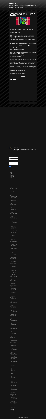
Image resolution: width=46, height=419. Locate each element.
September (11, 178)
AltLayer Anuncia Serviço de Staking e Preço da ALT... (13, 209)
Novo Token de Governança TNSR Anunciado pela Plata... (13, 323)
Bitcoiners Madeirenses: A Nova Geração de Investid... (13, 395)
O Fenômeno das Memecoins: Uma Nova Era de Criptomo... (13, 218)
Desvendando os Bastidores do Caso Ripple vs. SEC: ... (13, 231)
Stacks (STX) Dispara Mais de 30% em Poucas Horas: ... (13, 253)
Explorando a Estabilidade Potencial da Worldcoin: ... (13, 316)
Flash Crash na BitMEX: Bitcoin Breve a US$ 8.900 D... (13, 259)
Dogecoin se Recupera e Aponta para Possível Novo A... (13, 255)
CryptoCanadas (15, 3)
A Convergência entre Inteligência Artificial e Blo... (13, 205)
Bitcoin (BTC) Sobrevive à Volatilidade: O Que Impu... (13, 244)
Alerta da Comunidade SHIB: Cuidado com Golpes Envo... (13, 364)
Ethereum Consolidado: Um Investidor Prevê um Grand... (13, 286)
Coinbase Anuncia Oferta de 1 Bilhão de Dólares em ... (13, 324)
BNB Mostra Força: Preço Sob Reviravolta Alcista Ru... (13, 312)
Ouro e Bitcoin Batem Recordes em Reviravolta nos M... (13, 378)
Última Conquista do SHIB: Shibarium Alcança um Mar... (13, 388)
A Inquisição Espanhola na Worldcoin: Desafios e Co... (13, 369)
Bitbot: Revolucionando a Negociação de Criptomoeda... (13, 284)
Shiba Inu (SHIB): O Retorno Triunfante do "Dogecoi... (13, 226)
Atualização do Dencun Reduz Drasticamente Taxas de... (13, 310)
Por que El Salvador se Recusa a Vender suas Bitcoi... (13, 376)
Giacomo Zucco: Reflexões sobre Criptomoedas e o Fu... (13, 403)
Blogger (27, 417)
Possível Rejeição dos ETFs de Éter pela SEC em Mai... (13, 262)
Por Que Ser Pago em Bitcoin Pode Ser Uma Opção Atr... (13, 301)
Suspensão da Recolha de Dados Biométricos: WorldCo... (13, 200)
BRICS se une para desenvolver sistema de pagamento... (13, 341)
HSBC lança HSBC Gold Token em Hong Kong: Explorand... (13, 203)
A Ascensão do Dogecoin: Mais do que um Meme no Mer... (13, 345)
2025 (10, 173)
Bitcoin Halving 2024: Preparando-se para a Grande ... (13, 371)
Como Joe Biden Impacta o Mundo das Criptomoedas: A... (13, 385)
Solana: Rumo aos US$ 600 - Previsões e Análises (13, 405)
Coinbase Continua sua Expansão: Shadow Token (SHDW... (13, 212)
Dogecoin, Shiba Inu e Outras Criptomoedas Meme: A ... (13, 399)
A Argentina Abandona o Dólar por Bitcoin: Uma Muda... (13, 240)
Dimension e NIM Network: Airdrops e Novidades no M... (13, 249)
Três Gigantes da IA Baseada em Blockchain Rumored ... (13, 189)
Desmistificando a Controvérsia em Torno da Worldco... (13, 298)
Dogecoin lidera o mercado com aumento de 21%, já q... (13, 187)
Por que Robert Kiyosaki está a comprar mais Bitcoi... (13, 224)
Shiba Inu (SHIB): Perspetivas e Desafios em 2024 (13, 320)
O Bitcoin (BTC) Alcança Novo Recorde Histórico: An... (13, 354)
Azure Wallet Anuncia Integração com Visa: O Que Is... (13, 305)
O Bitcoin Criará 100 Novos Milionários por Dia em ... (13, 296)
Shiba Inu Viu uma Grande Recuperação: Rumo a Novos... (13, 373)
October (11, 177)
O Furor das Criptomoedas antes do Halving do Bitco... (13, 393)
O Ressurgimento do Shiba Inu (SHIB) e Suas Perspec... (13, 348)
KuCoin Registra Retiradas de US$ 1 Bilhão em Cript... (13, 198)
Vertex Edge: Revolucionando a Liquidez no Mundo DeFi (13, 357)
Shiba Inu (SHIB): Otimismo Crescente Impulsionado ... (13, 214)
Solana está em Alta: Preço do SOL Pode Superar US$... (13, 329)
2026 (10, 172)
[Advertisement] (15, 114)
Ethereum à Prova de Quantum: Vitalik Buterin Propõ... (13, 338)
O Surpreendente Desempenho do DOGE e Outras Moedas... (13, 401)
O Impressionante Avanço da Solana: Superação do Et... (13, 288)
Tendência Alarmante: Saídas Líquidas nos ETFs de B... (13, 250)
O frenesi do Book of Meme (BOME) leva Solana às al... (13, 275)
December (11, 175)
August (11, 179)
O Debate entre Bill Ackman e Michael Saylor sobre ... (13, 350)
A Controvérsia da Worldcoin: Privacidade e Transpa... (13, 237)
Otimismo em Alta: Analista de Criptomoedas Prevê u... (13, 242)
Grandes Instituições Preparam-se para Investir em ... (13, 359)
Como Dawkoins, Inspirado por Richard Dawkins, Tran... (13, 194)
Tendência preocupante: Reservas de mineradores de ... (13, 264)
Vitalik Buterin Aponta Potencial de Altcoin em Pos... (13, 366)
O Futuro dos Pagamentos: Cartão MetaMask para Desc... (13, 333)
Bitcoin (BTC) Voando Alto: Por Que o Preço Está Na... (13, 233)
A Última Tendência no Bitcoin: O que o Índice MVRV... (13, 221)
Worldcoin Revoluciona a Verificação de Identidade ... (13, 228)
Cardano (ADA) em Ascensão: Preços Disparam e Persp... (13, 407)
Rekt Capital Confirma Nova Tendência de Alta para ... (13, 222)
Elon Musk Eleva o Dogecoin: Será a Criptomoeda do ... (13, 314)
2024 (10, 174)
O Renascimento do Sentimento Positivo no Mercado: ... (13, 361)
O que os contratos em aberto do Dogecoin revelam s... (13, 307)
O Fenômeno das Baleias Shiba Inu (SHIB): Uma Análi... (13, 318)
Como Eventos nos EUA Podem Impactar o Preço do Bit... (13, 279)
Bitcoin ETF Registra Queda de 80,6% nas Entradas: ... (13, 302)
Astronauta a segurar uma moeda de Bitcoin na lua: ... (13, 383)
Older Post (34, 102)
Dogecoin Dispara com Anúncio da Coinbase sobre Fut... (13, 246)
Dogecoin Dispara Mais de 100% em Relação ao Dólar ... (13, 390)
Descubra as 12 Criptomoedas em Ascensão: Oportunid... (13, 235)
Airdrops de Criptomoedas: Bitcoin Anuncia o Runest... (13, 397)
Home (23, 102)
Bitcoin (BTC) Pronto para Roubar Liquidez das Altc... (13, 272)
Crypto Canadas (16, 147)
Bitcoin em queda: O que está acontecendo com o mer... (13, 270)
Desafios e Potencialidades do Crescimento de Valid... (13, 196)
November (11, 176)
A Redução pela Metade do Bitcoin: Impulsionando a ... (13, 208)
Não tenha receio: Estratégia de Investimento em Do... (13, 294)
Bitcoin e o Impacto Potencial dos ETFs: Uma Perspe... (13, 276)
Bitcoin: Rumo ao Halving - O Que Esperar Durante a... (13, 268)
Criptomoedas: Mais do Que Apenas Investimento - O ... (13, 266)
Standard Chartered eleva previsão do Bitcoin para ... (13, 257)
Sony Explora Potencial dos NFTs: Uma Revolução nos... (13, 336)
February (11, 409)
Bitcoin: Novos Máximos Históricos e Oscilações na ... (13, 343)
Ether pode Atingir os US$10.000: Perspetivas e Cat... (13, 327)
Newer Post (11, 102)
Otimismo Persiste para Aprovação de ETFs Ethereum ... (13, 216)
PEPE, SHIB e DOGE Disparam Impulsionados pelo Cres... (13, 352)
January (11, 410)
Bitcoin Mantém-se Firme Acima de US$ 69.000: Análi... (13, 192)
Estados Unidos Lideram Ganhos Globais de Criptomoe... (13, 292)
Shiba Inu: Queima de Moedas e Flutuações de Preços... (13, 281)
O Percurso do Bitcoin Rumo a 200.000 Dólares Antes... (13, 331)
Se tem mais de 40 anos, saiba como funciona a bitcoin (13, 381)
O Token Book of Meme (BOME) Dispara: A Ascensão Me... (13, 290)
